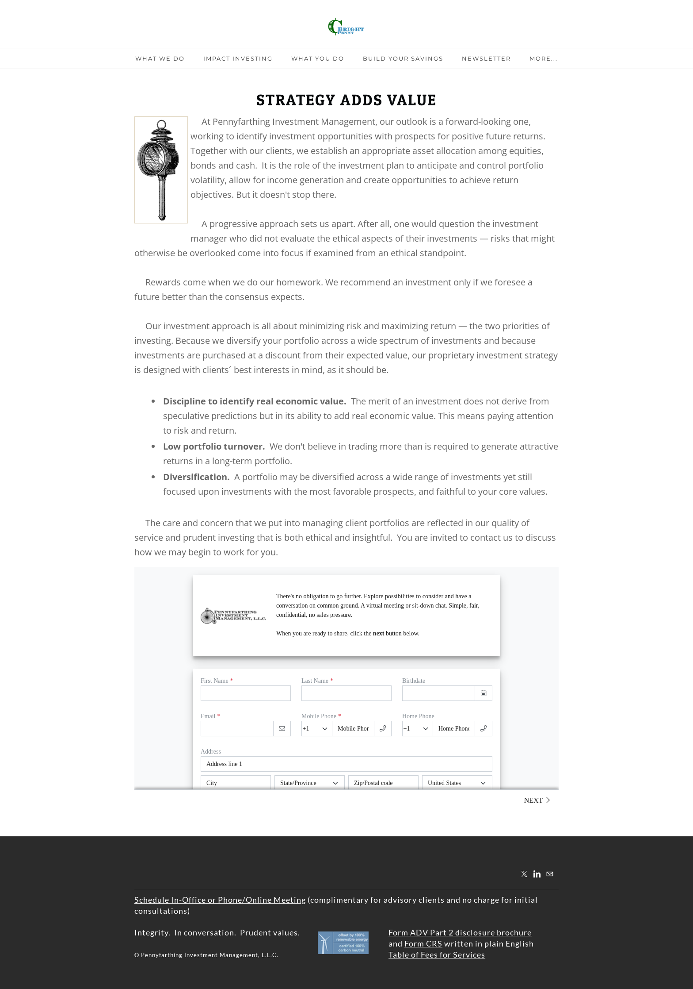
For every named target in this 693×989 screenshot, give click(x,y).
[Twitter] (524, 874)
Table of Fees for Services (436, 954)
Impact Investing (238, 58)
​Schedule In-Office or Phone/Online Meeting (220, 899)
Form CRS (423, 943)
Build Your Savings (403, 58)
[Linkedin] (537, 874)
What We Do (160, 58)
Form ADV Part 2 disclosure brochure (460, 932)
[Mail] (549, 874)
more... (543, 58)
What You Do (317, 58)
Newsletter (486, 58)
